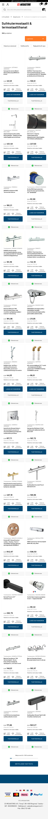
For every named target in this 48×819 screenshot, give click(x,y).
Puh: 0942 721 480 (24, 808)
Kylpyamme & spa (39, 46)
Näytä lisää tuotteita (24, 764)
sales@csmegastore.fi (34, 806)
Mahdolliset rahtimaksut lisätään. (11, 85)
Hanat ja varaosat (10, 46)
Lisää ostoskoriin (13, 94)
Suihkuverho (25, 46)
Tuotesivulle (13, 101)
